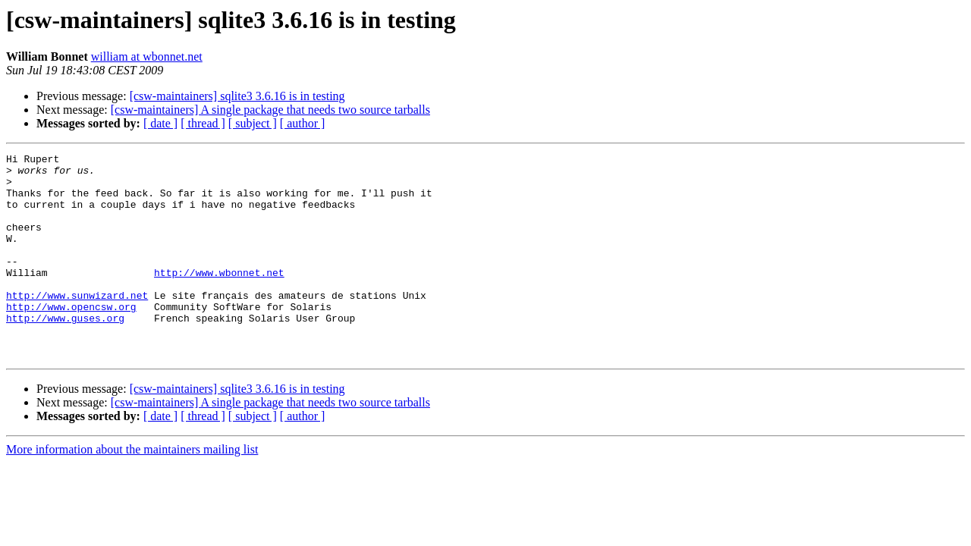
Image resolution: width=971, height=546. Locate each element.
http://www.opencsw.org (71, 338)
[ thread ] (203, 123)
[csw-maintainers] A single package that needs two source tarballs (270, 109)
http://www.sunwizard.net (77, 324)
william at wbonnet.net (147, 56)
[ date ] (160, 123)
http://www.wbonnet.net (219, 297)
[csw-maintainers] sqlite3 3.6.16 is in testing (237, 95)
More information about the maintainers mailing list (132, 490)
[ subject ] (252, 123)
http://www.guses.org (65, 352)
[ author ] (302, 123)
